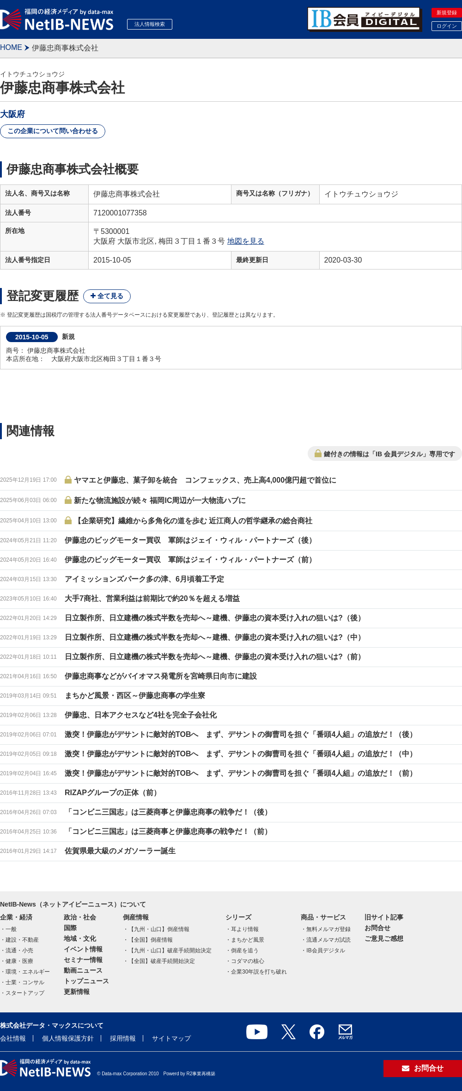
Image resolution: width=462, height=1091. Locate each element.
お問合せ (377, 928)
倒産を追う (245, 950)
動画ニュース (83, 970)
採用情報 (123, 1038)
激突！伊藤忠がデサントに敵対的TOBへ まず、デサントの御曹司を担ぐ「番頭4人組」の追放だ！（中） (241, 754)
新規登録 (447, 12)
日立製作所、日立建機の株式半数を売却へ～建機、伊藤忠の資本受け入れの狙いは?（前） (215, 657)
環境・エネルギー (28, 971)
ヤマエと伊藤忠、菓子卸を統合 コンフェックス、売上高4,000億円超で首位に (205, 480)
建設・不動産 (22, 940)
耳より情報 (245, 929)
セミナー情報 (83, 959)
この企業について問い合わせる (52, 131)
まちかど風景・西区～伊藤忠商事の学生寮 (135, 695)
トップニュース (86, 981)
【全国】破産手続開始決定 (161, 961)
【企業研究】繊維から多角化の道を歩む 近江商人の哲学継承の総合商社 (193, 521)
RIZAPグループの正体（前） (113, 793)
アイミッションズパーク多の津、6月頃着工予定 (144, 579)
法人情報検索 (149, 24)
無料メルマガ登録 (328, 929)
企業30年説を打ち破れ (259, 971)
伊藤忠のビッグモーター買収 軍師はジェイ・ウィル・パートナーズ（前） (190, 560)
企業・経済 (16, 917)
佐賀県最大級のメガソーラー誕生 (120, 851)
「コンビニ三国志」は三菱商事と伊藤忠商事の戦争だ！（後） (168, 812)
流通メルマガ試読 (328, 940)
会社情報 (13, 1038)
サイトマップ (171, 1038)
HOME (11, 47)
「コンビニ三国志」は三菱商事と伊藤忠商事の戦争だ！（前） (168, 831)
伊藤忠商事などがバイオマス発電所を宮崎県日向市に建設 (161, 676)
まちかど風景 (247, 940)
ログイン (447, 26)
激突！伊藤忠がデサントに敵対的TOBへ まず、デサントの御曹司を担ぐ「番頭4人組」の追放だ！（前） (241, 773)
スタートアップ (25, 993)
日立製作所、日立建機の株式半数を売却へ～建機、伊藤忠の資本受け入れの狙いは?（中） (215, 637)
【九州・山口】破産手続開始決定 (170, 950)
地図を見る (245, 241)
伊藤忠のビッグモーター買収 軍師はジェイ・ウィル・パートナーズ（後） (190, 540)
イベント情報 (83, 949)
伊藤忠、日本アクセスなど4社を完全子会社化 (141, 715)
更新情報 (77, 991)
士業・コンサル (25, 982)
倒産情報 (136, 917)
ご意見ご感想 (384, 938)
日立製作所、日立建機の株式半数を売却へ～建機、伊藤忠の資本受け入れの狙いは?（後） (215, 618)
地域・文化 (80, 938)
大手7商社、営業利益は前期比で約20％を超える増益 (152, 598)
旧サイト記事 (384, 917)
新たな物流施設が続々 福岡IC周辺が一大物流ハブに (160, 500)
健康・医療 (19, 961)
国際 (70, 928)
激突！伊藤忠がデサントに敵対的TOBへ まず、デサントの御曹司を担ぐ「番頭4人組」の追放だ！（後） (241, 734)
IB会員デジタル (325, 950)
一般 (11, 929)
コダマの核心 (247, 961)
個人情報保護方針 (68, 1038)
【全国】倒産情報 (150, 940)
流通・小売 (19, 950)
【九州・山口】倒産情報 (158, 929)
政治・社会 (80, 917)
